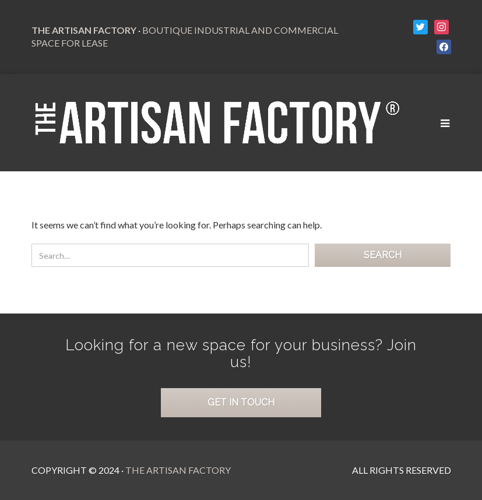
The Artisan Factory (178, 470)
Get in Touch (241, 402)
